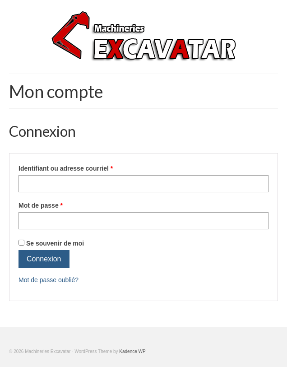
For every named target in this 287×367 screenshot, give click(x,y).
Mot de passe (41, 205)
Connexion (44, 259)
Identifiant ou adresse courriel (66, 168)
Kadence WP (132, 351)
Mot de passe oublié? (49, 279)
